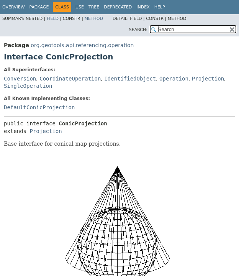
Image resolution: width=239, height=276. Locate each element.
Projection (208, 79)
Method (93, 18)
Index (142, 7)
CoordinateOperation (70, 79)
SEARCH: (138, 29)
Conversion (20, 79)
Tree (93, 7)
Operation (173, 79)
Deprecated (118, 7)
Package (39, 7)
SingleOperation (28, 86)
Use (79, 7)
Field (53, 18)
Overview (13, 7)
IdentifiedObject (130, 79)
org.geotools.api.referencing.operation (82, 45)
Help (159, 7)
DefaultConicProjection (39, 107)
